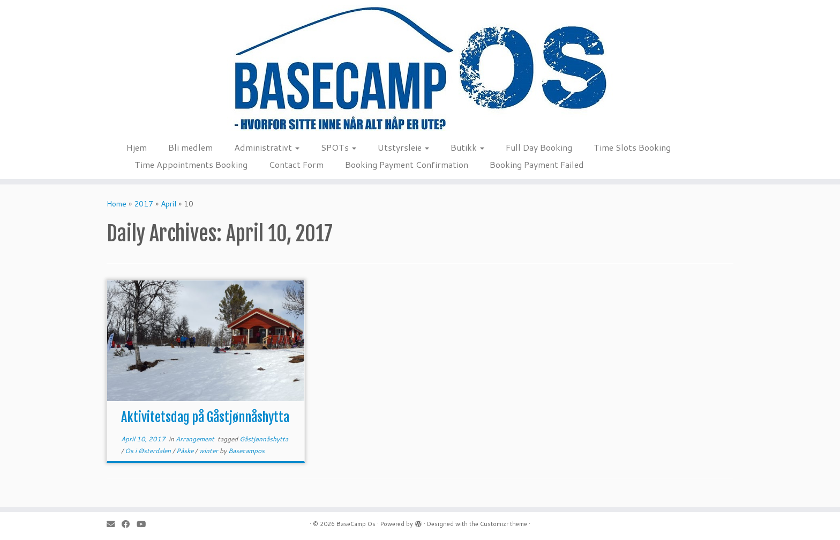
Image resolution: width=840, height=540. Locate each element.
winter (209, 450)
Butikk (467, 147)
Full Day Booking (539, 147)
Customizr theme (503, 524)
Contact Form (296, 164)
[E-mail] (114, 524)
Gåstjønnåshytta (263, 438)
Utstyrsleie (403, 147)
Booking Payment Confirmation (406, 164)
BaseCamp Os (356, 524)
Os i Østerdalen (148, 450)
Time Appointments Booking (191, 164)
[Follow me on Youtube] (145, 524)
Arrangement (196, 438)
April (168, 203)
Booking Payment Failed (537, 164)
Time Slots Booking (632, 147)
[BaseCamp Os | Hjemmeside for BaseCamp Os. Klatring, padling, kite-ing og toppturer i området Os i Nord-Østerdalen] (420, 68)
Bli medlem (190, 147)
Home (116, 203)
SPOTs (338, 147)
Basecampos (246, 450)
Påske (185, 450)
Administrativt (266, 147)
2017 (143, 203)
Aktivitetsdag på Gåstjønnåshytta (205, 417)
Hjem (136, 147)
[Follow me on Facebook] (129, 524)
